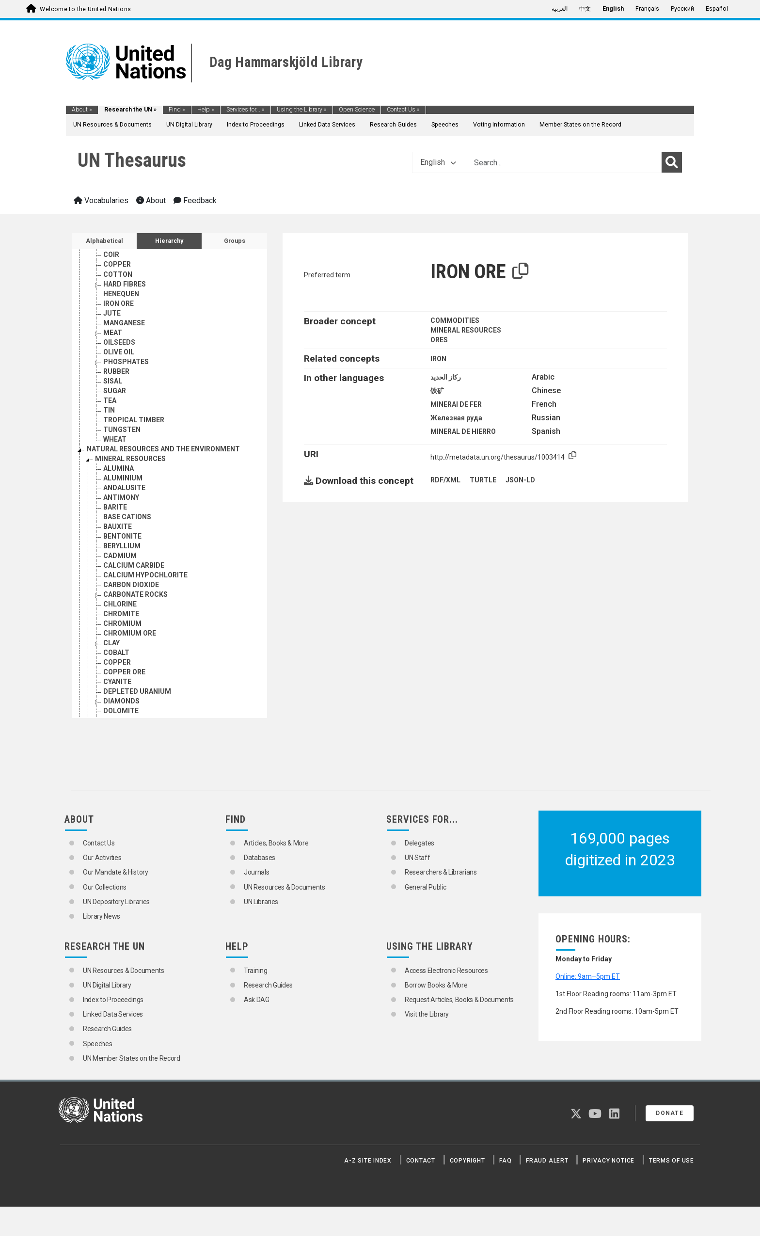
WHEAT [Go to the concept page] (115, 439)
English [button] (438, 162)
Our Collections (105, 887)
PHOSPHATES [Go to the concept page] (126, 362)
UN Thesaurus (132, 160)
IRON (438, 359)
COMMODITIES (454, 320)
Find (177, 109)
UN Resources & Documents (112, 124)
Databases (259, 857)
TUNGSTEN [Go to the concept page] (122, 429)
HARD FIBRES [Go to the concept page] (124, 284)
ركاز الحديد (445, 377)
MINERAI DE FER (456, 404)
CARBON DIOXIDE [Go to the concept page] (131, 585)
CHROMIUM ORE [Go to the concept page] (129, 633)
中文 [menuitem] (585, 8)
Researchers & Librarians (441, 872)
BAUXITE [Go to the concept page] (117, 526)
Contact (420, 1160)
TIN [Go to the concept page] (109, 410)
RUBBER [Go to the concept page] (116, 371)
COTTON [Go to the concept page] (117, 274)
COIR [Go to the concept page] (111, 254)
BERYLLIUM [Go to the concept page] (122, 546)
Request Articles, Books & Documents (459, 1000)
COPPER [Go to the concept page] (117, 264)
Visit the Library (427, 1014)
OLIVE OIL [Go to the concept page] (118, 352)
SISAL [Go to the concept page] (112, 381)
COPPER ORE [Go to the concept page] (124, 672)
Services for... (245, 109)
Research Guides (393, 124)
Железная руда (456, 418)
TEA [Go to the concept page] (109, 400)
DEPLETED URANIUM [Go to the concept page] (137, 691)
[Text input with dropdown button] (565, 162)
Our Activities (102, 857)
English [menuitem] (613, 8)
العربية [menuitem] (560, 8)
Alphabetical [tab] (104, 241)
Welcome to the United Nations (85, 9)
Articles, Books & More (276, 843)
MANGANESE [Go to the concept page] (124, 323)
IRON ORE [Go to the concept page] (118, 303)
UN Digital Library (189, 124)
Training (255, 970)
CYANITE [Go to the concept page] (117, 681)
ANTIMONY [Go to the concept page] (121, 497)
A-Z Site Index (368, 1160)
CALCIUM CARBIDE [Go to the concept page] (133, 565)
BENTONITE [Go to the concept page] (122, 536)
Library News (101, 916)
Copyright (467, 1160)
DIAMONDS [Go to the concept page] (121, 701)
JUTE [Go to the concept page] (112, 313)
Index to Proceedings (256, 124)
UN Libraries (261, 902)
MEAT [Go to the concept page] (112, 332)
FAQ (505, 1160)
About (82, 109)
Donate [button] (669, 1113)
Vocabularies (101, 200)
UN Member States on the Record (131, 1058)
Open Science (357, 109)
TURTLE (483, 480)
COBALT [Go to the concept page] (116, 652)
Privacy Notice (608, 1160)
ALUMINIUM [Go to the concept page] (122, 478)
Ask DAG (256, 1000)
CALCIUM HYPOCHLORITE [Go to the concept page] (145, 575)
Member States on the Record (580, 124)
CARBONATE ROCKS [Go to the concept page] (135, 594)
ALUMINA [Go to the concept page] (118, 468)
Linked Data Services (327, 124)
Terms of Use (671, 1160)
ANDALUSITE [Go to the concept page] (124, 488)
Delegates (419, 843)
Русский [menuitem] (682, 8)
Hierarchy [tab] (169, 241)
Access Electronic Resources (446, 970)
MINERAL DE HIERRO (463, 431)
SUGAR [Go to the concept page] (114, 391)
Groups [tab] (234, 241)
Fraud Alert (547, 1160)
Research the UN (130, 109)
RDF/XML (445, 480)
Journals (256, 872)
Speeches (445, 124)
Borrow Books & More (436, 985)
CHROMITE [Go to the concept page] (121, 614)
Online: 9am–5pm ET (587, 976)
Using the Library (302, 109)
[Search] (671, 162)
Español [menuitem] (717, 8)
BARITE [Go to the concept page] (115, 507)
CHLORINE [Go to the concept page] (120, 604)
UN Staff (417, 857)
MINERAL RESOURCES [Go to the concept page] (130, 458)
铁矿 (437, 391)
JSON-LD (520, 480)
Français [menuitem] (647, 8)
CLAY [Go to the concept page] (111, 643)
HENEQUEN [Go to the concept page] (121, 294)
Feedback (195, 200)
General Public (425, 887)
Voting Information (499, 124)
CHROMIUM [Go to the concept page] (122, 623)
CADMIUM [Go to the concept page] (120, 555)
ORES (439, 340)
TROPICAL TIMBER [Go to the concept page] (133, 420)
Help (205, 109)
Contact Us (403, 109)
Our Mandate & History (115, 872)
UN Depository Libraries (116, 902)
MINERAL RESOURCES (465, 330)
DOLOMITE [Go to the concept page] (121, 711)
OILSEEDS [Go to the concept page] (119, 342)
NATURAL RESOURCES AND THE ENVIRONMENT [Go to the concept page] (163, 449)
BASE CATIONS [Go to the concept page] (127, 517)
